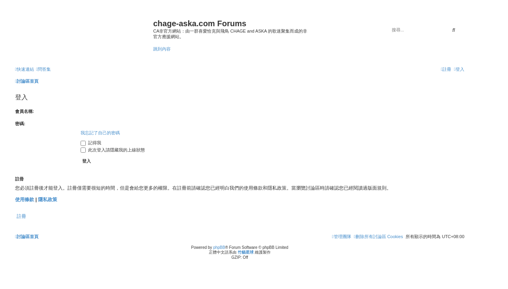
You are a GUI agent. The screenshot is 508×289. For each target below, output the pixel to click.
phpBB (219, 247)
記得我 (91, 142)
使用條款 (24, 199)
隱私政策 (47, 199)
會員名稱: (24, 111)
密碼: (20, 123)
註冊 (21, 216)
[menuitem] (43, 69)
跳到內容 (162, 49)
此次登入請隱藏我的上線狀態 (113, 149)
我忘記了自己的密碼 (100, 132)
